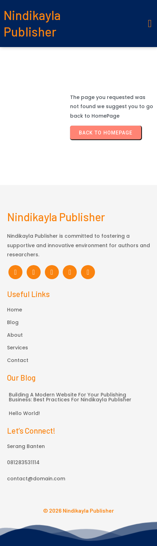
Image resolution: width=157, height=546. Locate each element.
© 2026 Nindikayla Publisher (78, 510)
